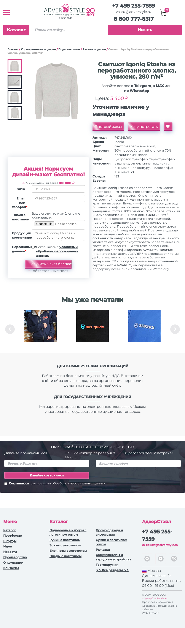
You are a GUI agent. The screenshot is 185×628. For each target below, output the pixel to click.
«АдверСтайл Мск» (154, 598)
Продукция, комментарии (20, 235)
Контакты (11, 568)
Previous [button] (10, 329)
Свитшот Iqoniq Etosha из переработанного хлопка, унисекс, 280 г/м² (58, 235)
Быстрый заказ (108, 127)
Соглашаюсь (54, 483)
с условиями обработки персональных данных (68, 483)
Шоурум (9, 541)
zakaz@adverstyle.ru (133, 12)
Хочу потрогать (144, 127)
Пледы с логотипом (65, 556)
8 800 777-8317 (134, 19)
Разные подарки (94, 49)
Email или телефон (19, 202)
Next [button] (175, 329)
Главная (13, 49)
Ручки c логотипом (64, 540)
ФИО (21, 189)
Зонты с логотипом (65, 545)
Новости (10, 552)
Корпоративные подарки (38, 49)
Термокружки (107, 565)
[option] (41, 329)
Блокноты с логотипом (68, 551)
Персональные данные (20, 249)
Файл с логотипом (20, 217)
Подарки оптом (69, 49)
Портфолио (12, 536)
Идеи (7, 546)
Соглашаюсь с (57, 251)
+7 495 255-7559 (133, 6)
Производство (15, 557)
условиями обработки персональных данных (57, 251)
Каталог (16, 29)
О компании (13, 563)
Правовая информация (157, 602)
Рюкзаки (103, 550)
